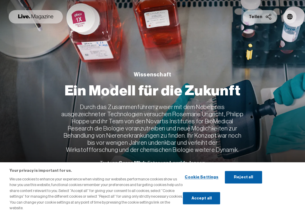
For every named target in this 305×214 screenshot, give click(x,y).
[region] (152, 188)
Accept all (202, 198)
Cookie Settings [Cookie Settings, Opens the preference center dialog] (201, 177)
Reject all (243, 177)
